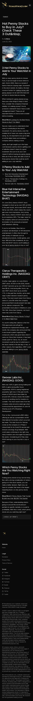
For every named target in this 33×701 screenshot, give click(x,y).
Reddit (5, 585)
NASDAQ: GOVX (23, 184)
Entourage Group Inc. (16, 605)
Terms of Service (7, 563)
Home (4, 547)
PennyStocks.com (9, 603)
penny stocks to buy (21, 99)
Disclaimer (5, 557)
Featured (5, 16)
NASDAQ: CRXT (10, 181)
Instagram (6, 578)
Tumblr (5, 594)
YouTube (5, 582)
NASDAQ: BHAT (19, 176)
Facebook (6, 575)
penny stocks (25, 154)
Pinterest (5, 588)
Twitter (5, 572)
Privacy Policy (6, 560)
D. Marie (7, 39)
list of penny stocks (12, 245)
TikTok (5, 591)
